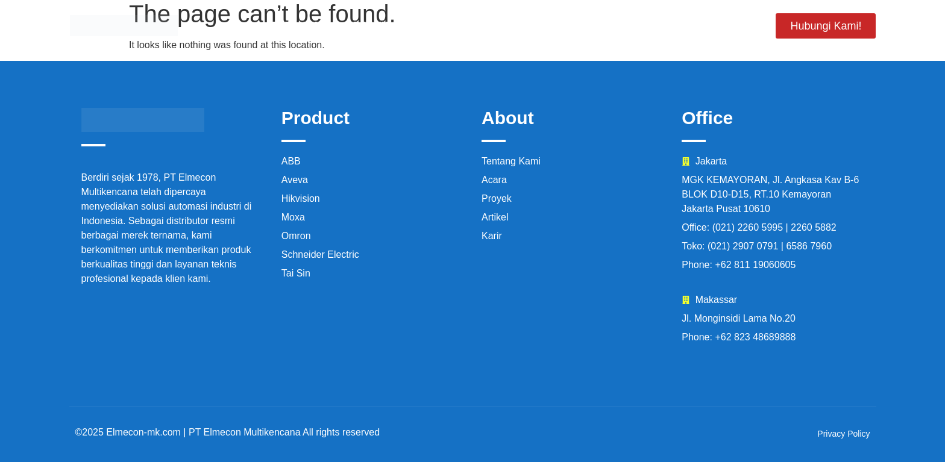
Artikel (724, 25)
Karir (660, 25)
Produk (367, 25)
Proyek (536, 25)
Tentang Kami (451, 25)
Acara (600, 25)
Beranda (295, 25)
